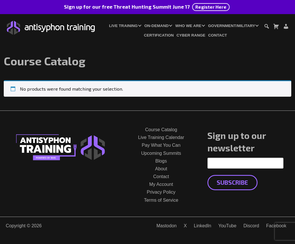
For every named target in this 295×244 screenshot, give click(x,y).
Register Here (210, 6)
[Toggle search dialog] (266, 27)
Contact (217, 35)
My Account (161, 184)
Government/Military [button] (231, 26)
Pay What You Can (161, 145)
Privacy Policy (161, 192)
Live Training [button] (123, 26)
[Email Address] (245, 163)
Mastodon (166, 225)
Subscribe (232, 182)
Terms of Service (161, 200)
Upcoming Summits (161, 153)
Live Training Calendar (161, 137)
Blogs (161, 161)
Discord (251, 225)
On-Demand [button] (156, 26)
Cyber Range (191, 35)
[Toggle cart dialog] (276, 27)
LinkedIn (202, 225)
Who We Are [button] (188, 26)
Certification (159, 35)
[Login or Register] (285, 27)
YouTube (227, 225)
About (161, 168)
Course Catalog (161, 129)
